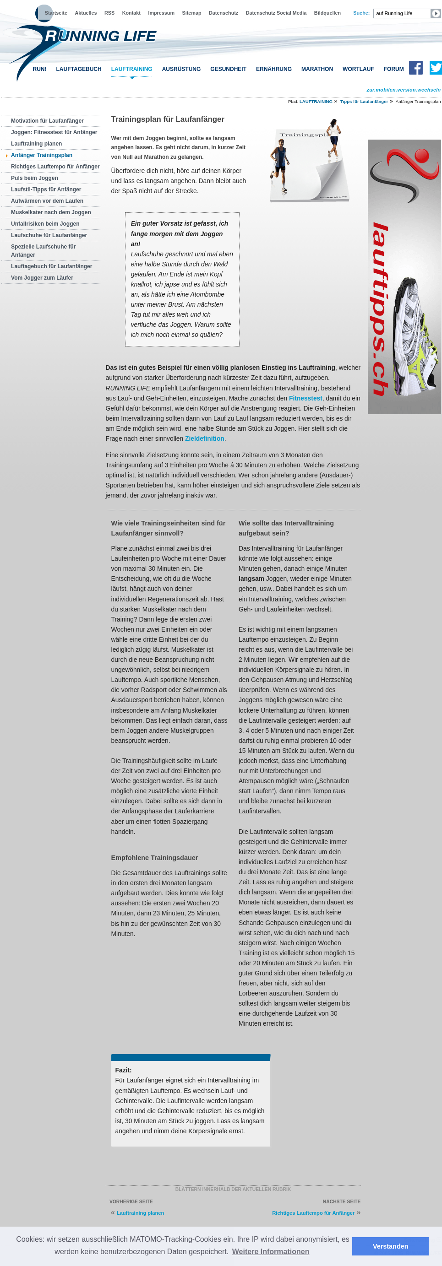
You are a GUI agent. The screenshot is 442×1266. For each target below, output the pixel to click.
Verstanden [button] (391, 1246)
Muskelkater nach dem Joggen (51, 212)
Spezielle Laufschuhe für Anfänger (43, 250)
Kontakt (131, 13)
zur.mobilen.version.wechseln (403, 89)
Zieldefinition (204, 438)
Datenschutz (223, 13)
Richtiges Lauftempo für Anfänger (55, 166)
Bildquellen (327, 13)
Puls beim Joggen (34, 178)
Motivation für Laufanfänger (47, 121)
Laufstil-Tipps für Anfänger (46, 189)
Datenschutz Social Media (276, 13)
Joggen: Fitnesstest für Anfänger (54, 132)
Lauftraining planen (36, 144)
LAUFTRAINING (132, 69)
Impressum (161, 13)
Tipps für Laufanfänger (364, 101)
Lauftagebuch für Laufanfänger (51, 266)
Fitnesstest (305, 398)
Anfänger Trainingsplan (41, 155)
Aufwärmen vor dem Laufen (47, 201)
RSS (109, 13)
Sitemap (192, 13)
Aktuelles (86, 13)
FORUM (394, 69)
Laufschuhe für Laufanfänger (49, 235)
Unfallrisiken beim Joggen (45, 224)
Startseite (56, 13)
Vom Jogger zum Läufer (42, 278)
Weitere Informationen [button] (271, 1251)
